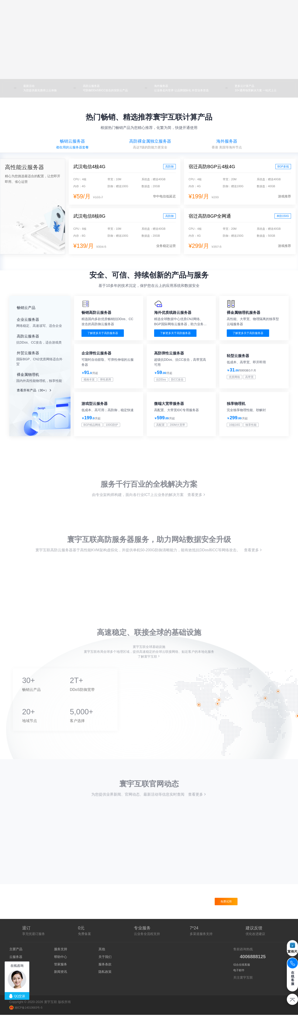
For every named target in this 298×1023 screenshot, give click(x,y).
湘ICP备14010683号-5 (25, 1015)
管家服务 (60, 972)
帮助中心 (60, 965)
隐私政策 (105, 980)
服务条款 (105, 972)
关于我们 (105, 965)
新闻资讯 (60, 980)
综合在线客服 (241, 972)
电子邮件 (238, 978)
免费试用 (226, 910)
